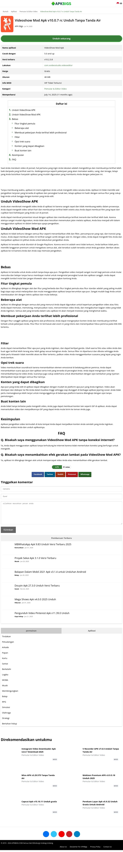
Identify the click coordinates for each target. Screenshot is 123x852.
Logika (6, 678)
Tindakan (7, 640)
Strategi (6, 722)
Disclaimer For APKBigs (88, 849)
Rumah (6, 11)
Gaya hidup (19, 620)
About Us (73, 849)
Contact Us (117, 849)
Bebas (24, 119)
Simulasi (6, 711)
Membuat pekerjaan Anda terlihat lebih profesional (49, 132)
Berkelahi (7, 673)
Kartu (5, 662)
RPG (5, 705)
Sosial (17, 593)
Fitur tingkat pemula (33, 123)
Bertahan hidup (10, 727)
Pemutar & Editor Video (29, 11)
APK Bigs (24, 26)
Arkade (6, 651)
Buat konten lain (31, 150)
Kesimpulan (27, 155)
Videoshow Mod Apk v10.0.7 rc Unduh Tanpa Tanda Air (61, 11)
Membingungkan (11, 695)
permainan (31, 634)
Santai (5, 667)
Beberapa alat (30, 128)
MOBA (6, 684)
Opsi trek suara (31, 141)
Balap (17, 579)
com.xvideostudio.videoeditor (58, 65)
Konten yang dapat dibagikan (38, 146)
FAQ (23, 159)
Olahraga (7, 716)
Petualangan (8, 646)
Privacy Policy (105, 849)
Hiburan (18, 607)
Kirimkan (9, 534)
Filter (25, 137)
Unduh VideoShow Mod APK (35, 114)
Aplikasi (14, 11)
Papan (6, 656)
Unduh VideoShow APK (32, 110)
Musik (17, 565)
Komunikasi (19, 552)
